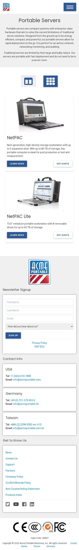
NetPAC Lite (19, 216)
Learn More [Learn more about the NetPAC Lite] (17, 235)
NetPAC (15, 138)
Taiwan (36, 546)
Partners (10, 470)
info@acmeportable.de (26, 404)
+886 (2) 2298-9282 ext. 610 (26, 424)
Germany (50, 546)
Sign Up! (13, 335)
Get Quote (63, 164)
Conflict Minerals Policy (18, 482)
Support (10, 464)
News (9, 452)
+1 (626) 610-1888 (20, 376)
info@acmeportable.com (27, 379)
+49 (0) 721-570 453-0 (22, 400)
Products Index (14, 495)
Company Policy (14, 476)
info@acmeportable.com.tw (28, 428)
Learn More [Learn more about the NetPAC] (17, 164)
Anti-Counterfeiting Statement (23, 488)
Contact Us (12, 458)
